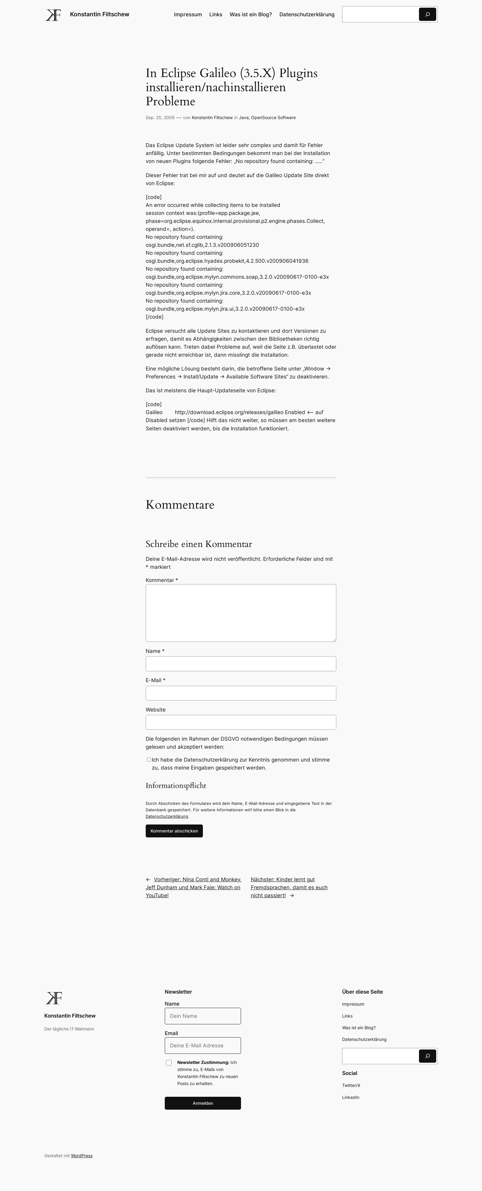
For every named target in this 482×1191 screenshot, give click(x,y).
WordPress (82, 1155)
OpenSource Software (273, 117)
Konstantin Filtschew (99, 14)
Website (156, 710)
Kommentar (162, 580)
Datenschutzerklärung (167, 816)
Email (171, 1033)
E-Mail (156, 680)
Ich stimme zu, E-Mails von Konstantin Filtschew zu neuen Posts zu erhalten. (207, 1073)
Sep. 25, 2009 (160, 117)
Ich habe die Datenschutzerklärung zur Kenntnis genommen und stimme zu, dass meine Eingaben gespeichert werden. (241, 764)
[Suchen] (427, 14)
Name (155, 651)
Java (244, 117)
